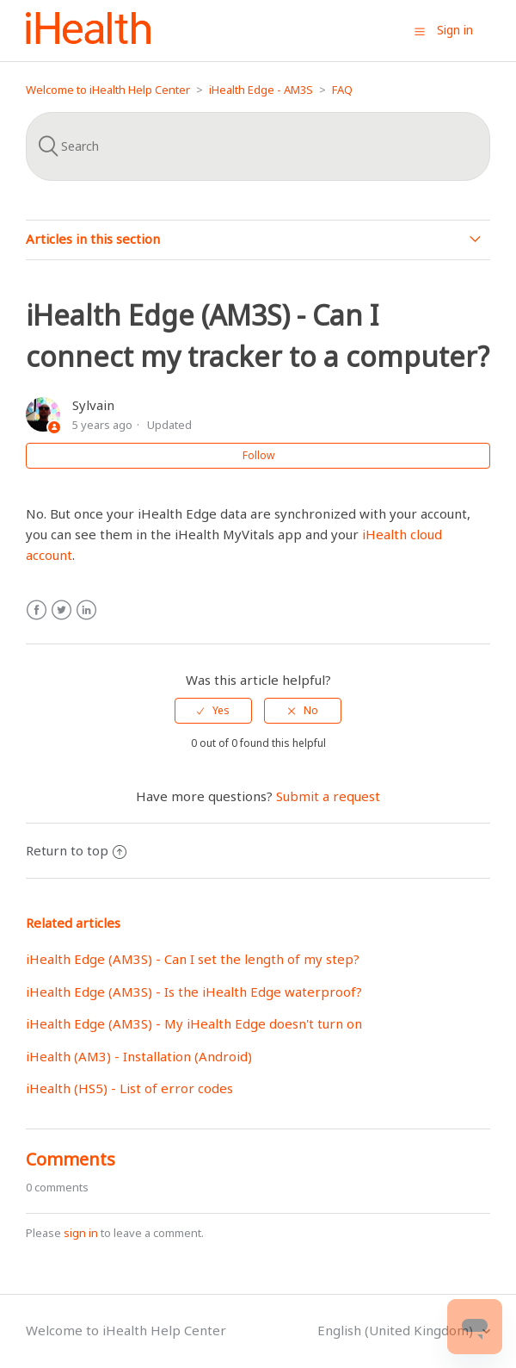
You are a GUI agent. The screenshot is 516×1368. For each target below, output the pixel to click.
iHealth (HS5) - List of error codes (129, 1088)
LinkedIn (86, 610)
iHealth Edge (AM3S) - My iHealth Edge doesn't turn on (194, 1023)
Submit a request (328, 796)
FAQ (342, 89)
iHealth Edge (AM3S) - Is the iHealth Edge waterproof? (194, 991)
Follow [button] (258, 455)
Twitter (61, 610)
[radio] (213, 711)
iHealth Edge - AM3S (261, 89)
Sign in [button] (455, 30)
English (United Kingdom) (396, 1330)
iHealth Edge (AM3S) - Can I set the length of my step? (192, 958)
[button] (420, 31)
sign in (81, 1233)
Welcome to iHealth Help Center (108, 89)
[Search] (258, 146)
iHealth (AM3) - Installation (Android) (139, 1056)
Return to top (76, 850)
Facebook (36, 610)
